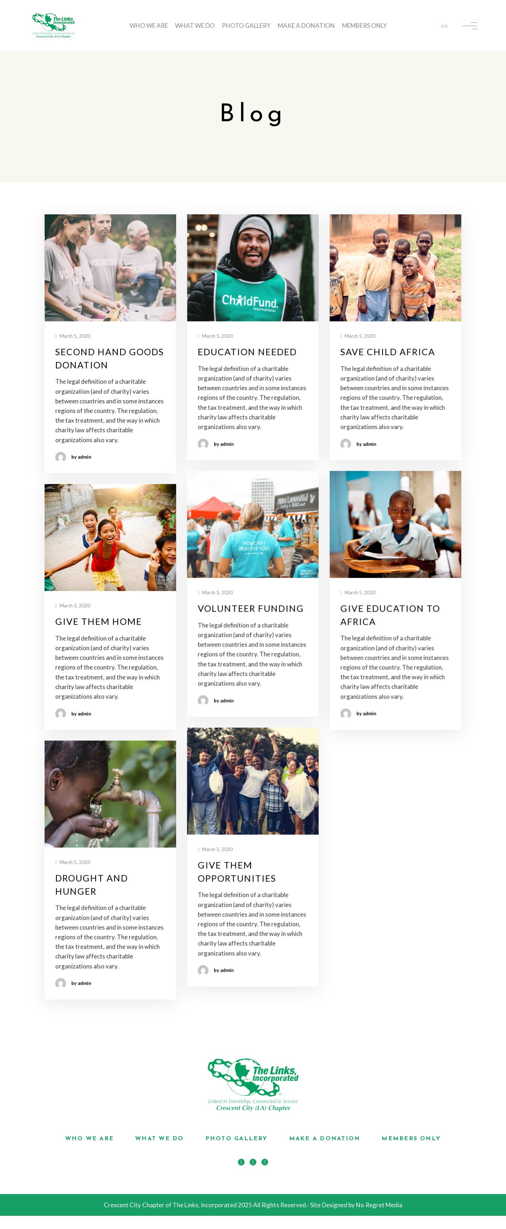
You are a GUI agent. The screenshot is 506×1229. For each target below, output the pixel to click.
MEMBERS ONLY (364, 25)
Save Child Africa (387, 351)
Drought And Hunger (91, 884)
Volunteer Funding (251, 608)
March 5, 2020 (73, 336)
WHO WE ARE (148, 25)
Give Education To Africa (390, 615)
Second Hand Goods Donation (109, 358)
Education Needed (247, 351)
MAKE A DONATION (306, 25)
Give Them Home (98, 621)
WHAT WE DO (195, 25)
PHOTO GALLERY (246, 25)
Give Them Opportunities (237, 871)
